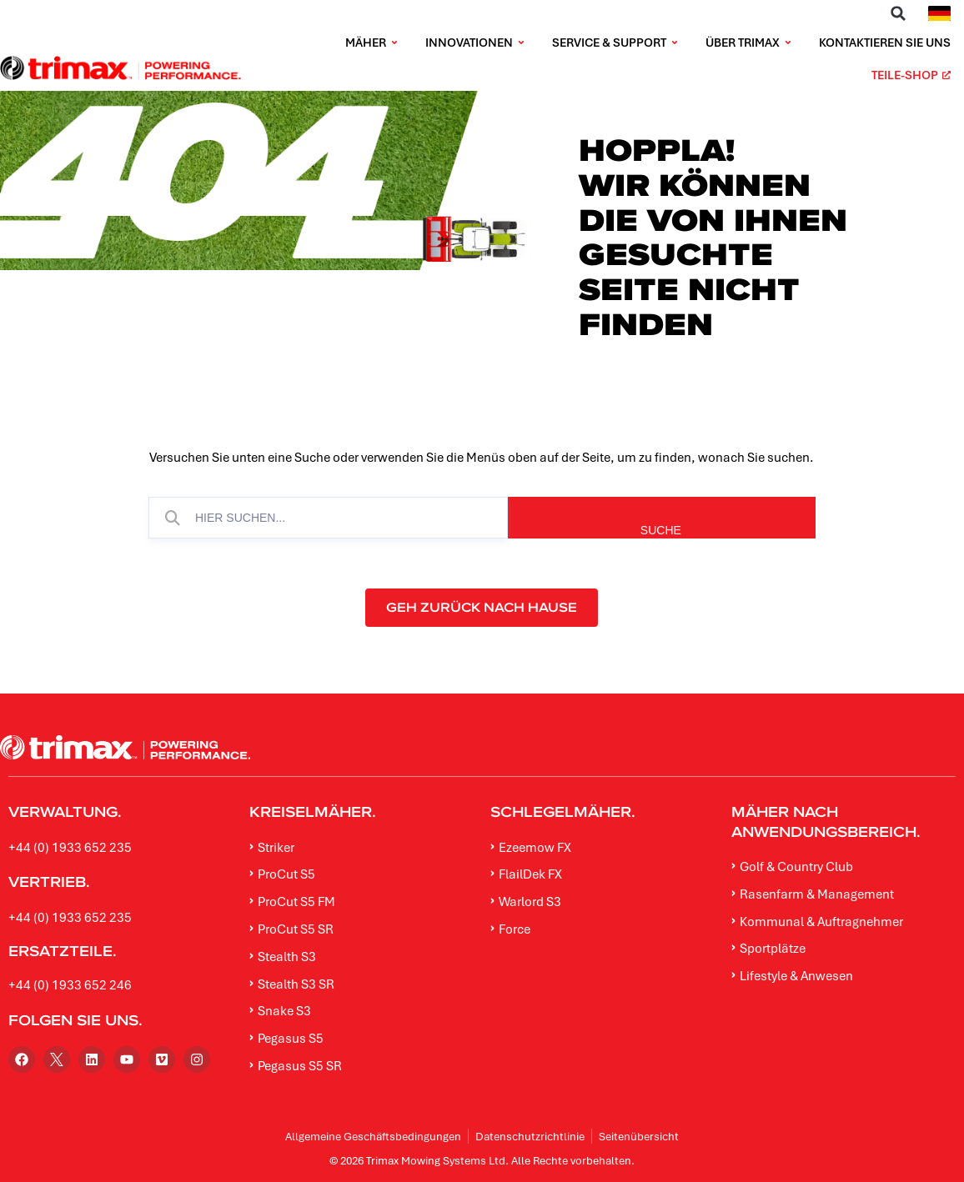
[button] (898, 13)
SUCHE (756, 530)
